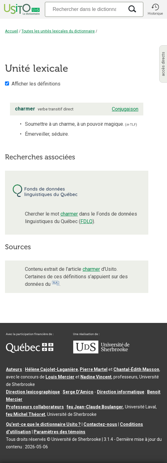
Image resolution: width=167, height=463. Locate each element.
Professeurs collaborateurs (35, 406)
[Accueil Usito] (21, 9)
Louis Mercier (59, 376)
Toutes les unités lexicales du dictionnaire (58, 31)
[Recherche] (84, 9)
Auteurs (14, 369)
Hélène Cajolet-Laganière (51, 369)
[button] (155, 9)
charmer (69, 214)
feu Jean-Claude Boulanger (95, 406)
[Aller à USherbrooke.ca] (101, 351)
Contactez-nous (100, 424)
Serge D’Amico (78, 391)
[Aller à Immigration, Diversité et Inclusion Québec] (29, 351)
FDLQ (86, 221)
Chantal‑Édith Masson (136, 369)
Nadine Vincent (96, 376)
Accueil (11, 31)
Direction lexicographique (33, 391)
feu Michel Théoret (25, 414)
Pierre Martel (93, 369)
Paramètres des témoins (59, 431)
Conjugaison (125, 109)
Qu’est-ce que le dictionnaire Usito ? (43, 424)
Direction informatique (120, 391)
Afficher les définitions (36, 84)
